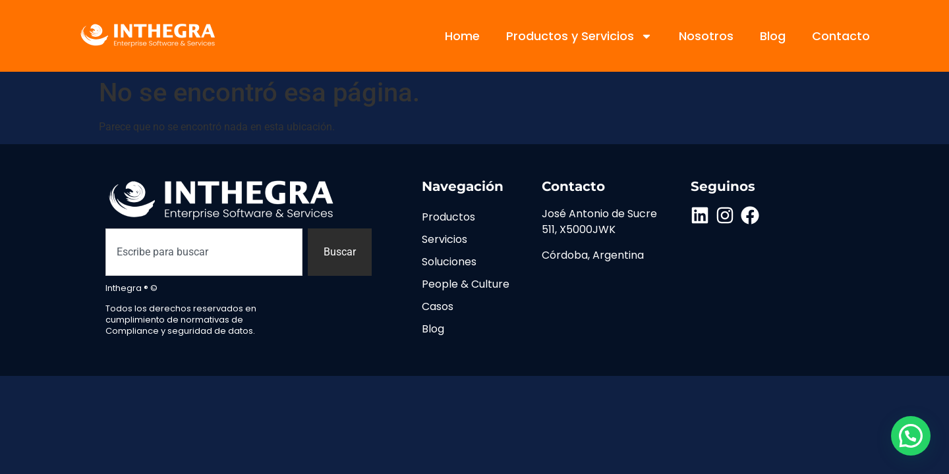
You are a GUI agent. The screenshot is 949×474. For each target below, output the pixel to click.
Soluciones (449, 261)
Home (462, 36)
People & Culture (465, 284)
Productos (448, 216)
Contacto (841, 36)
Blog (773, 36)
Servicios (444, 239)
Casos (437, 306)
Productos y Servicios (579, 36)
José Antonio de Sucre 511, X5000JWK (599, 221)
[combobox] (203, 252)
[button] (911, 436)
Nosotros (706, 36)
